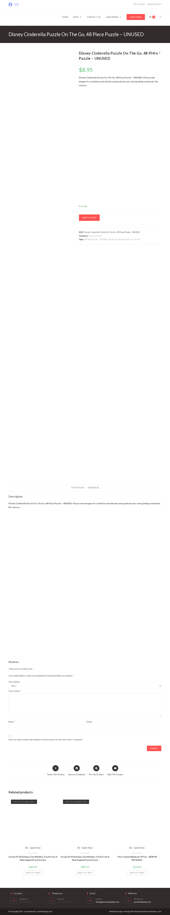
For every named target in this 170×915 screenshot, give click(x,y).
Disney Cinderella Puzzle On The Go (124, 239)
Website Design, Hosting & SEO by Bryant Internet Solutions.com (135, 911)
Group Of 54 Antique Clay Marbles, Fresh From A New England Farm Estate (33, 858)
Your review (15, 691)
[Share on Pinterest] (96, 770)
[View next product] (159, 53)
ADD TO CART (89, 217)
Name (12, 721)
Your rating (15, 682)
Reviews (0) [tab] (93, 488)
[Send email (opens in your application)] (17, 5)
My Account (139, 4)
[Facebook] (11, 5)
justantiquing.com (142, 902)
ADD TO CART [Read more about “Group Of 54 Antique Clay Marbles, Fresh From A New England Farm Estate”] (33, 873)
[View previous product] (154, 53)
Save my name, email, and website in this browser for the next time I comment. (46, 739)
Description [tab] (77, 488)
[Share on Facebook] (76, 770)
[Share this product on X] (55, 770)
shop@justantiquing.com (107, 902)
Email (90, 721)
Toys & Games (95, 236)
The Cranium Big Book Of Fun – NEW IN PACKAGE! (137, 858)
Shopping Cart (154, 4)
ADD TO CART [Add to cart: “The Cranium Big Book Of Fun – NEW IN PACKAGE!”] (137, 873)
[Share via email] (115, 770)
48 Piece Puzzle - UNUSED (95, 239)
